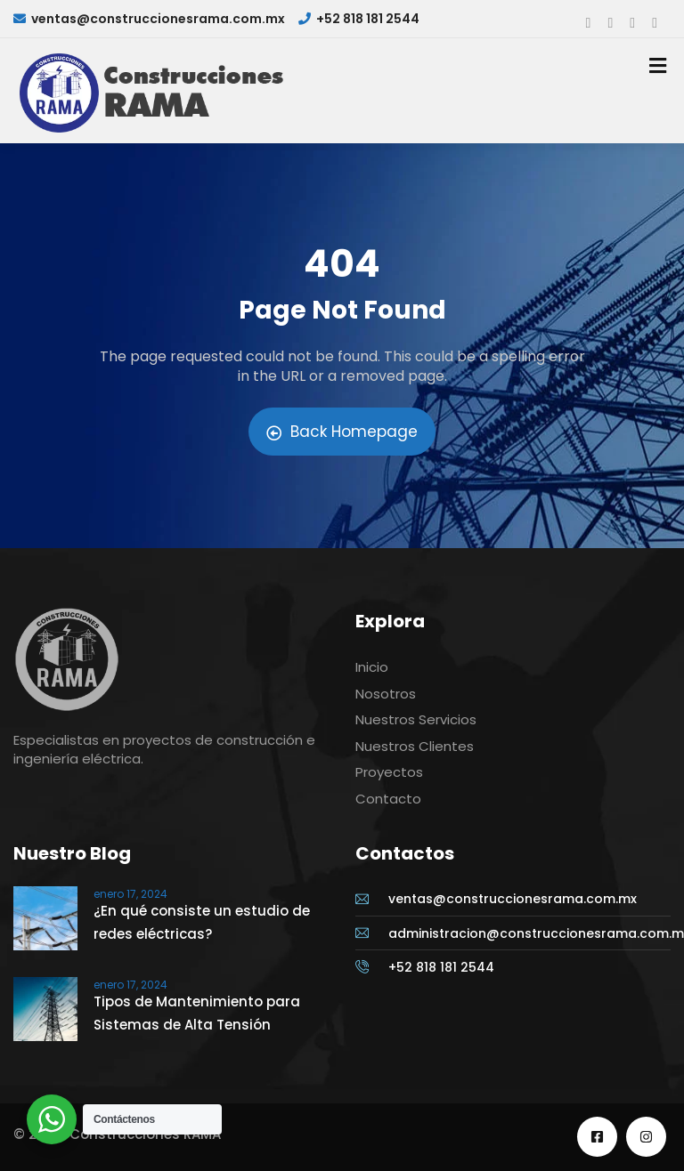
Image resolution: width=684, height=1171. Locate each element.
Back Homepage (342, 431)
